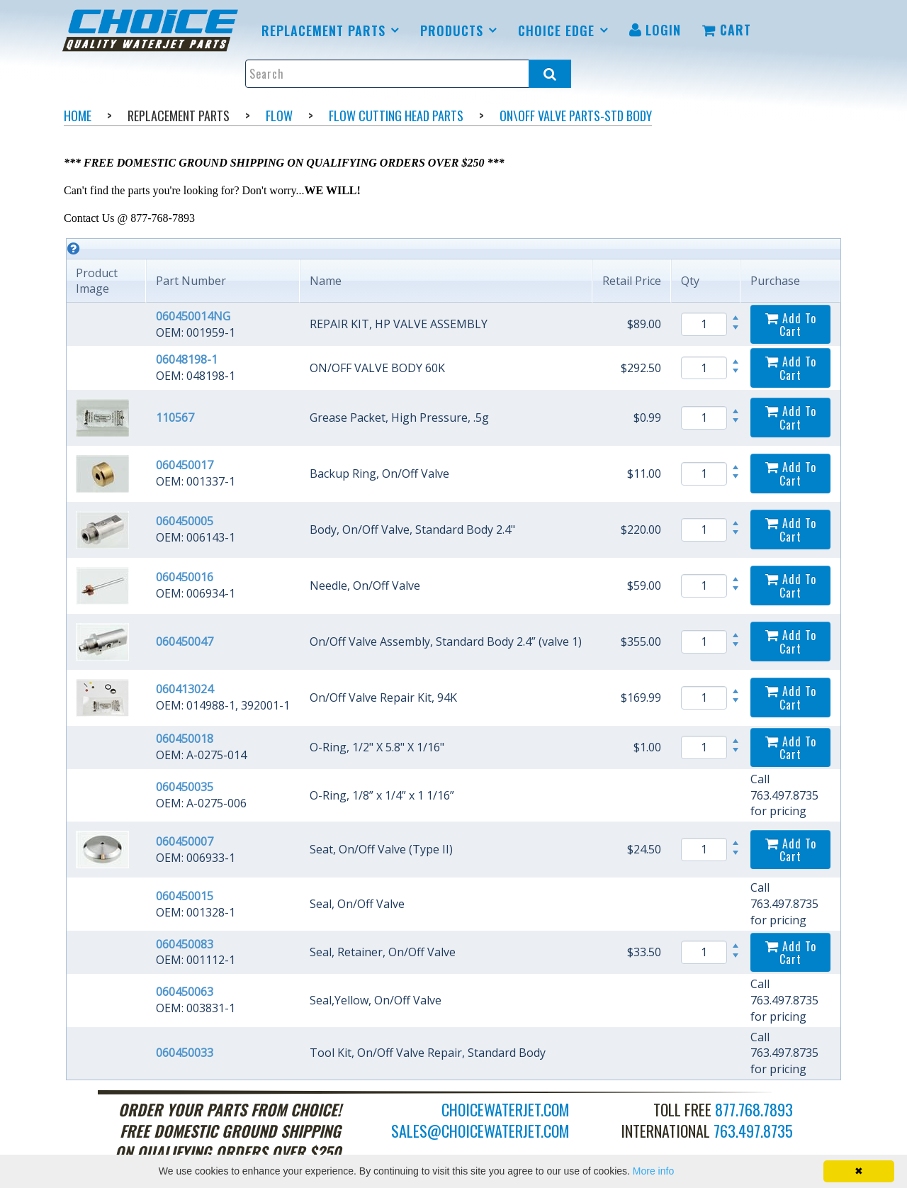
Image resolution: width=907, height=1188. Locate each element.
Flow (279, 115)
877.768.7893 (754, 1109)
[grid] (453, 659)
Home (77, 115)
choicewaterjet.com (505, 1109)
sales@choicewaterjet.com (480, 1130)
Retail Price (631, 280)
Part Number (191, 280)
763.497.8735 (753, 1130)
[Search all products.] (550, 74)
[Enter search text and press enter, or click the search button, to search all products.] (408, 74)
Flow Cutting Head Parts (396, 115)
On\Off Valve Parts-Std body (576, 115)
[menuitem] (153, 30)
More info (653, 1171)
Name (326, 280)
